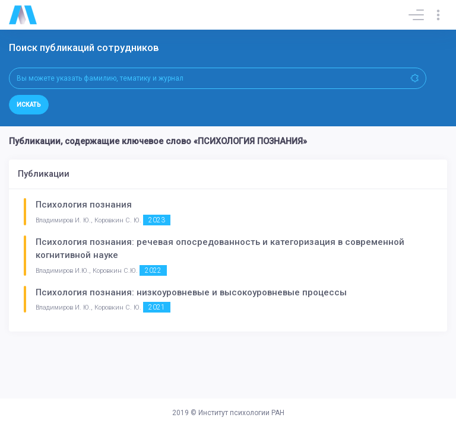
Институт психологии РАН (241, 413)
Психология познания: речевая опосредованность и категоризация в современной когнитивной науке (220, 249)
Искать (29, 104)
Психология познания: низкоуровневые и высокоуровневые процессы (191, 292)
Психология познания (84, 204)
